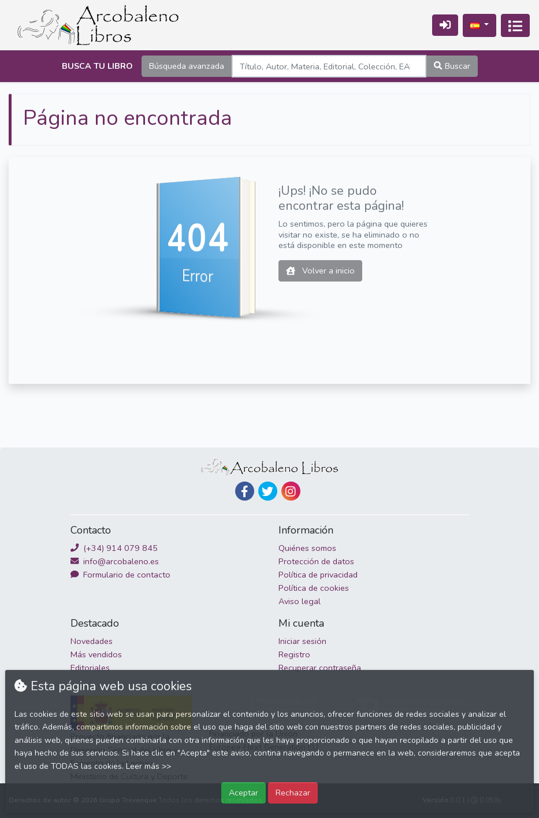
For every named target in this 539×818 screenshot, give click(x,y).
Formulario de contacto (120, 574)
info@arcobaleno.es (114, 561)
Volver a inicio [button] (320, 270)
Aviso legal (299, 601)
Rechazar (293, 792)
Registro (294, 654)
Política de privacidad (318, 574)
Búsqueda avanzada (186, 66)
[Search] (329, 66)
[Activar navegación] (515, 25)
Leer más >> (148, 766)
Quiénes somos (307, 548)
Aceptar (243, 792)
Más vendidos (96, 654)
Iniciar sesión (302, 641)
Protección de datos (316, 561)
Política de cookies (313, 588)
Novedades (91, 641)
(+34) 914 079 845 (114, 548)
